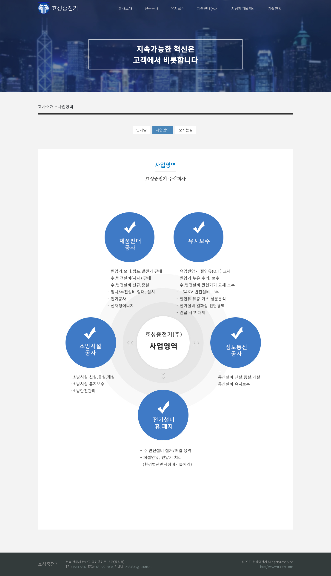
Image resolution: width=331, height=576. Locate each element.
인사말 (141, 130)
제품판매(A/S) (208, 8)
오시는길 (186, 130)
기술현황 (275, 8)
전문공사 (151, 8)
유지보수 (178, 8)
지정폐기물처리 (243, 8)
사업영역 (163, 130)
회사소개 (125, 8)
